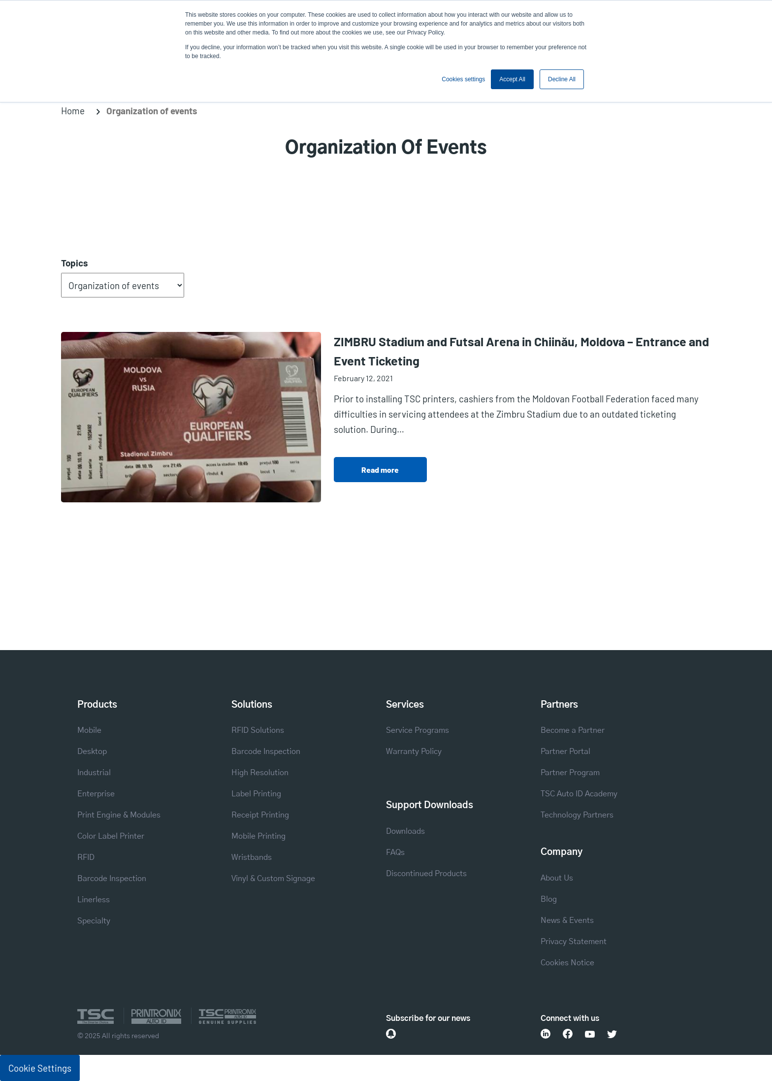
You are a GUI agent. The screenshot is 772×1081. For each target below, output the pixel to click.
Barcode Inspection (111, 879)
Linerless (93, 900)
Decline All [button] (562, 79)
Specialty (93, 921)
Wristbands (251, 857)
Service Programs (417, 730)
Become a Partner (573, 730)
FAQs (395, 852)
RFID (86, 857)
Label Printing (256, 794)
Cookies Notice (567, 963)
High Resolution (260, 773)
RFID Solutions (257, 730)
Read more (380, 469)
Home (73, 110)
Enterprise (96, 794)
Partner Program (570, 773)
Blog (549, 899)
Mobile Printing (258, 836)
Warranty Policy (414, 751)
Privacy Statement (574, 942)
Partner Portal (565, 751)
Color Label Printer (110, 836)
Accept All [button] (512, 79)
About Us (557, 878)
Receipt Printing (260, 815)
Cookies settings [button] (463, 79)
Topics (74, 262)
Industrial (94, 773)
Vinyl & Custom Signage (273, 879)
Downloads (405, 831)
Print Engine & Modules (119, 815)
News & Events (567, 920)
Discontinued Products (426, 874)
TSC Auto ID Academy (579, 794)
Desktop (92, 751)
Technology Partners (577, 815)
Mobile (89, 730)
